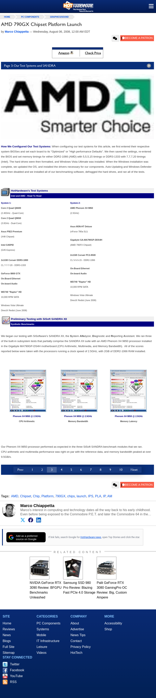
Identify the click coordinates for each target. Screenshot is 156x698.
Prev (20, 470)
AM (109, 496)
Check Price (93, 53)
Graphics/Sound (59, 17)
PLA (98, 496)
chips (71, 496)
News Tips (78, 635)
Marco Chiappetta (37, 505)
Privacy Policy (80, 647)
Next (134, 470)
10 (120, 470)
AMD (14, 496)
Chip (36, 496)
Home (7, 623)
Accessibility (113, 623)
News (7, 635)
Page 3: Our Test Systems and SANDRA (78, 66)
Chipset (25, 496)
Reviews (9, 629)
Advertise (77, 629)
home (7, 17)
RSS (13, 682)
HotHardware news (90, 537)
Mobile (41, 635)
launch (81, 496)
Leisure (42, 647)
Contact (76, 641)
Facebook (17, 670)
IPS (90, 496)
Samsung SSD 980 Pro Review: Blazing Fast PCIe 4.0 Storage (79, 587)
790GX (60, 496)
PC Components (30, 17)
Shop (108, 629)
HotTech (76, 652)
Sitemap (9, 652)
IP (104, 496)
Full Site (8, 647)
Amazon (63, 53)
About (74, 623)
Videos (42, 652)
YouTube (16, 676)
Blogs (7, 641)
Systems (43, 629)
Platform (47, 496)
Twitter (15, 664)
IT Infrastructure (48, 641)
